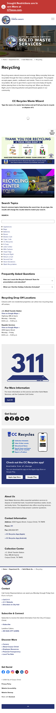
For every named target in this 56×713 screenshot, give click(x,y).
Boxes (5, 234)
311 (11, 526)
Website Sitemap (7, 692)
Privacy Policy (6, 684)
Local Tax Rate (8, 654)
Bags (5, 229)
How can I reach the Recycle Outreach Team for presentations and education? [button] (21, 280)
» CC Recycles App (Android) (15, 538)
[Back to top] (28, 706)
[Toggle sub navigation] (52, 132)
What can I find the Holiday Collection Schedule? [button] (21, 287)
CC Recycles (8, 242)
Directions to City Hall (11, 604)
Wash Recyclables (10, 264)
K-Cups (6, 244)
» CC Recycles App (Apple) (15, 534)
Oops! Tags (7, 252)
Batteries (6, 232)
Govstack (12, 697)
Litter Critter (7, 247)
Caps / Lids (7, 239)
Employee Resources (11, 649)
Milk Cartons (8, 249)
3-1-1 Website (8, 602)
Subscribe (6, 624)
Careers (6, 644)
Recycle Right (8, 254)
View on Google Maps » (11, 313)
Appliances (7, 227)
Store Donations (9, 262)
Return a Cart (8, 257)
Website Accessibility (9, 688)
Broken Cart (7, 237)
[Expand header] (53, 19)
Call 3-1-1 (6, 599)
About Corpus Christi (11, 646)
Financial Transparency (11, 651)
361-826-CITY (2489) (11, 631)
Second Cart (7, 259)
